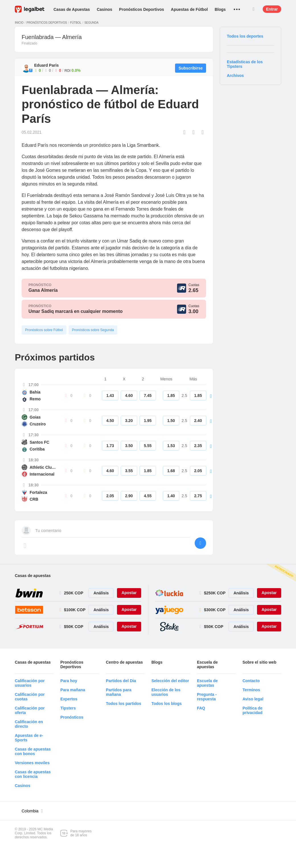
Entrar (272, 9)
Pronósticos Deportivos (141, 9)
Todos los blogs (166, 703)
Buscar (253, 9)
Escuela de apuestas (207, 683)
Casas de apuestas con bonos (33, 751)
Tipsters (68, 708)
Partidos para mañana (118, 692)
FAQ (201, 708)
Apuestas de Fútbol (189, 9)
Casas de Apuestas (72, 9)
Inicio (19, 22)
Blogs (220, 9)
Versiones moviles (32, 763)
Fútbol (75, 22)
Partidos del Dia (121, 680)
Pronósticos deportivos (46, 22)
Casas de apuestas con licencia (33, 774)
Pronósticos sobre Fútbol (44, 330)
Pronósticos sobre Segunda (93, 330)
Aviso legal (252, 699)
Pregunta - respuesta (207, 696)
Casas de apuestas (33, 575)
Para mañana (72, 690)
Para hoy (68, 680)
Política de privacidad (252, 710)
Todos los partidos (123, 703)
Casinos (104, 9)
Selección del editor (170, 680)
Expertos (68, 699)
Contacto (251, 680)
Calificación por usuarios (30, 683)
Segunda (91, 22)
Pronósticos (71, 717)
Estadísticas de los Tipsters (245, 64)
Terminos (251, 690)
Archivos (235, 75)
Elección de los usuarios (165, 692)
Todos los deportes (245, 36)
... (236, 7)
